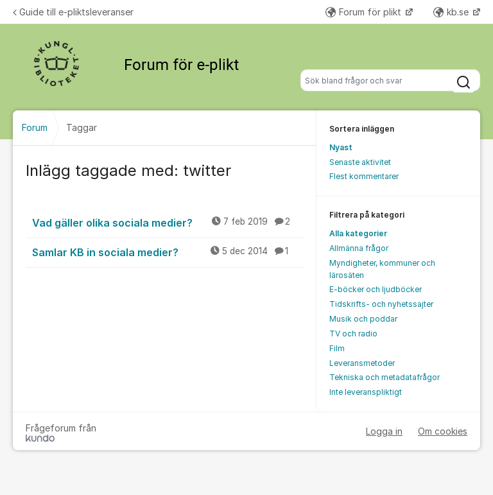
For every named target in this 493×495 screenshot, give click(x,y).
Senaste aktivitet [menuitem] (360, 162)
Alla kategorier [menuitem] (358, 233)
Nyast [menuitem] (340, 147)
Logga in (384, 431)
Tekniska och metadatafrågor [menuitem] (384, 377)
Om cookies (442, 431)
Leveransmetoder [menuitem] (362, 363)
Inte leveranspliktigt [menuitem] (365, 392)
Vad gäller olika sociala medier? (168, 222)
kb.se (452, 11)
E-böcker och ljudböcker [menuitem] (375, 289)
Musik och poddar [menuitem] (363, 319)
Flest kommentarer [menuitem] (364, 176)
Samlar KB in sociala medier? (168, 252)
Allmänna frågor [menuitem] (358, 248)
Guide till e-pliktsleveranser (73, 11)
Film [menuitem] (337, 348)
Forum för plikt (364, 11)
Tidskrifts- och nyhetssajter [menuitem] (381, 304)
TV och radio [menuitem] (353, 333)
